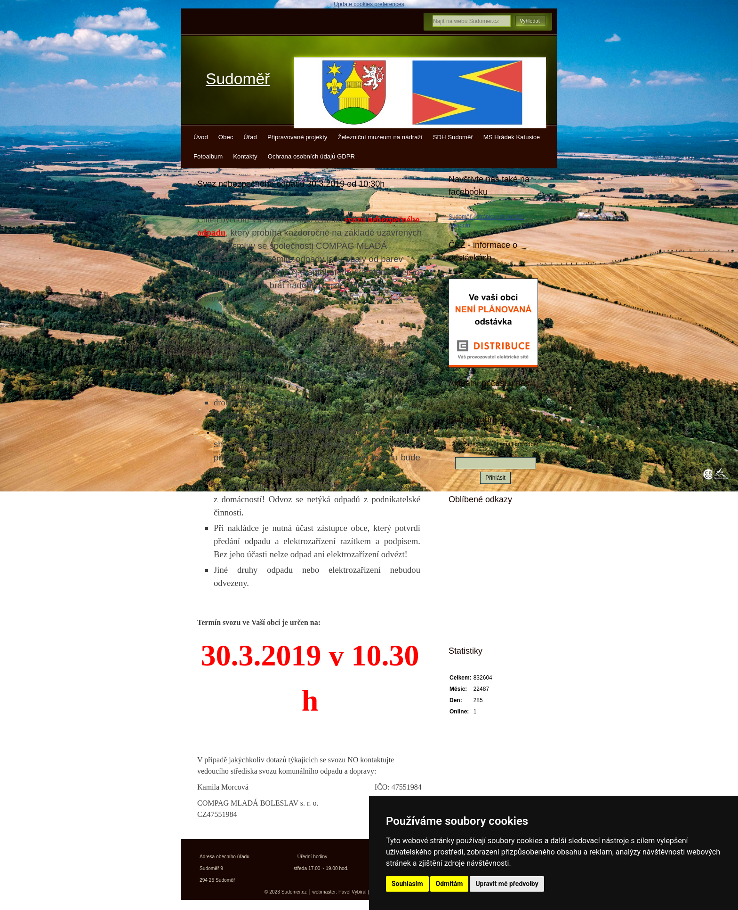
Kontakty (245, 156)
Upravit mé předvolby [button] (506, 883)
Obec (225, 137)
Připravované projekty (297, 137)
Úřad (250, 137)
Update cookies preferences (369, 4)
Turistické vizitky (487, 561)
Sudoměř (238, 78)
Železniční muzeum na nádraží (379, 137)
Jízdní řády (480, 610)
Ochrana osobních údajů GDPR (311, 156)
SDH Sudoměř (453, 137)
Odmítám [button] (449, 883)
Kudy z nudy (481, 544)
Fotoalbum (208, 156)
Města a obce (482, 627)
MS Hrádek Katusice (511, 137)
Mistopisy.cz (481, 528)
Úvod (200, 137)
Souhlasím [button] (407, 883)
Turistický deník (486, 577)
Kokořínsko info (486, 594)
